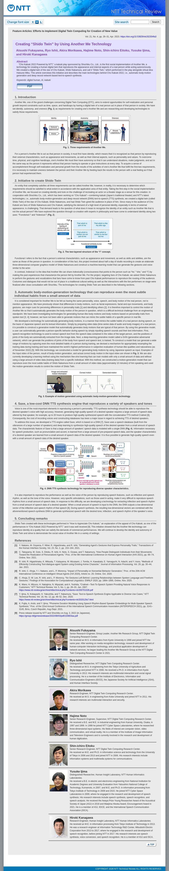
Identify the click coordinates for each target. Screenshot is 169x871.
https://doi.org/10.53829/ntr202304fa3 (138, 36)
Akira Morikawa (70, 50)
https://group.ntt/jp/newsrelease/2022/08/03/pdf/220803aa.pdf (48, 616)
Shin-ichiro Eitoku (116, 50)
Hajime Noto (92, 50)
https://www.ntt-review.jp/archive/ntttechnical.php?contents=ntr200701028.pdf (56, 590)
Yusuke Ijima (140, 50)
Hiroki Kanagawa (34, 54)
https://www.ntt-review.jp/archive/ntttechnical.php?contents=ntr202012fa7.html (56, 599)
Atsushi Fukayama (29, 50)
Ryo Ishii (51, 50)
